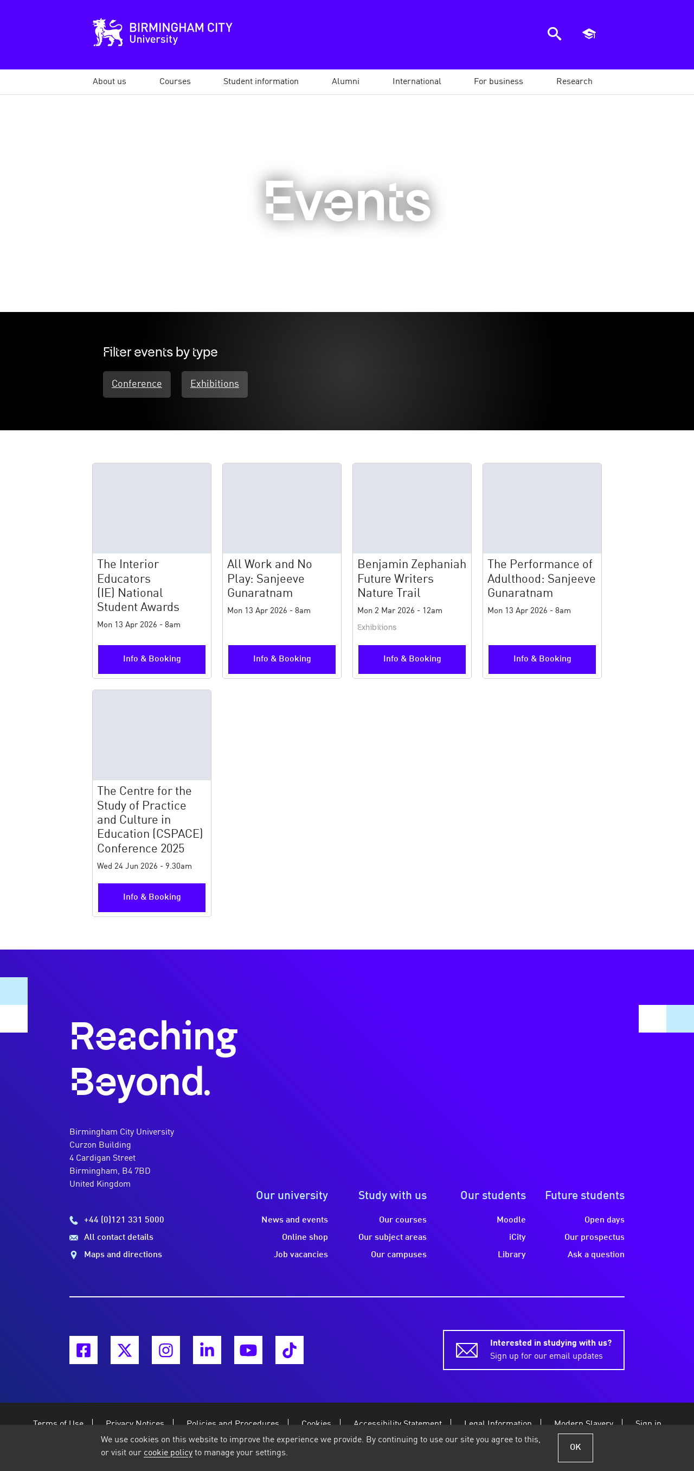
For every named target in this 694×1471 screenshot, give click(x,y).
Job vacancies (301, 1255)
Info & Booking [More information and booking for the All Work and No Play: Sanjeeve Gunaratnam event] (282, 659)
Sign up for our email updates (551, 1349)
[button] (109, 82)
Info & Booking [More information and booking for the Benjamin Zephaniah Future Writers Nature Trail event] (412, 659)
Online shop (305, 1237)
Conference (137, 384)
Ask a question (596, 1255)
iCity (517, 1237)
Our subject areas (392, 1237)
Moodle (511, 1220)
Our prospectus (594, 1237)
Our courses (403, 1220)
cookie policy (168, 1453)
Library (512, 1255)
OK (575, 1447)
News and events (294, 1220)
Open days (604, 1220)
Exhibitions (214, 384)
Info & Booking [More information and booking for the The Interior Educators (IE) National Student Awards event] (152, 659)
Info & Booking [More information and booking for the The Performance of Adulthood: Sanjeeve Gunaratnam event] (542, 659)
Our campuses (399, 1255)
